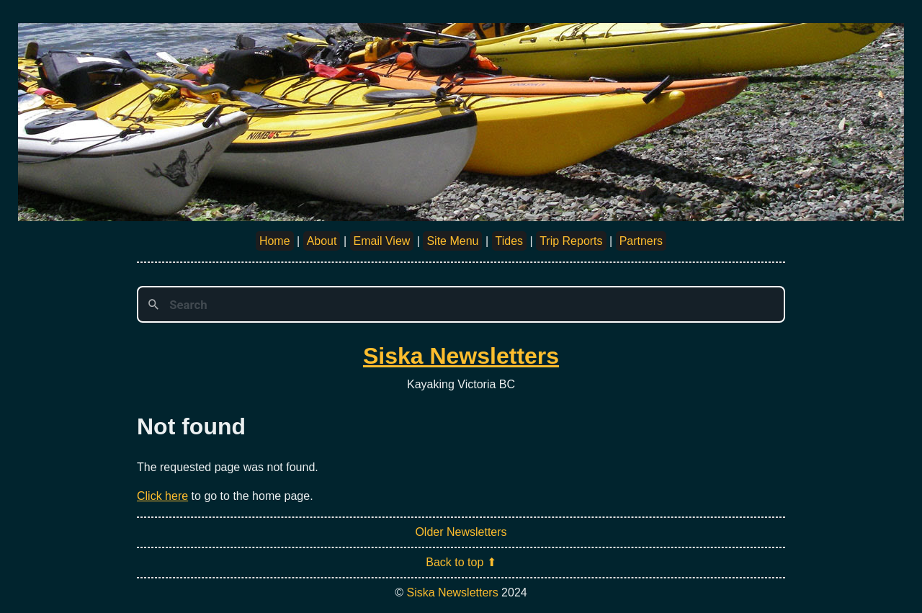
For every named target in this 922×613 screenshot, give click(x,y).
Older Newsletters (460, 532)
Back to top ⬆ (461, 562)
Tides (510, 241)
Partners (641, 241)
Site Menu (452, 241)
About (322, 241)
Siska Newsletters (461, 356)
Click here (162, 496)
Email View (382, 241)
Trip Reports (571, 241)
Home (274, 241)
